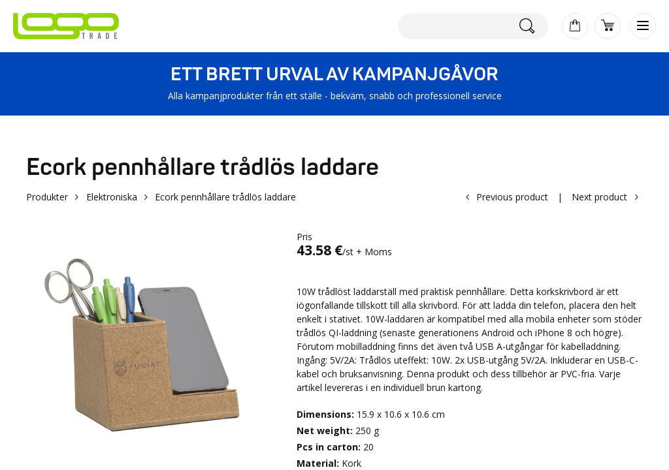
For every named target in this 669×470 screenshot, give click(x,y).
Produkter (47, 197)
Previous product (512, 197)
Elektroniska (111, 197)
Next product (599, 197)
